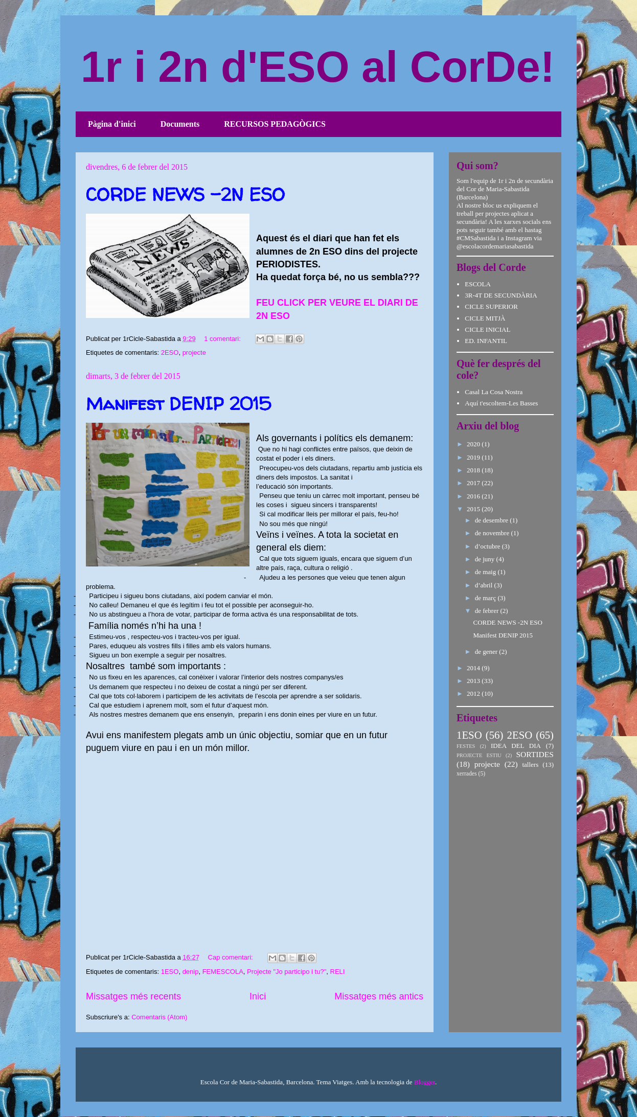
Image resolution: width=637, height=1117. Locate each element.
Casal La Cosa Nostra (493, 392)
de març (486, 598)
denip (191, 971)
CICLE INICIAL (487, 329)
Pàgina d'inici (112, 124)
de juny (485, 559)
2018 (474, 470)
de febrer (487, 610)
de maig (486, 572)
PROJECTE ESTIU (479, 755)
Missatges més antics (378, 996)
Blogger (424, 1082)
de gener (487, 651)
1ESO (170, 971)
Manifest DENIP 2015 (178, 403)
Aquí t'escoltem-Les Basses (501, 403)
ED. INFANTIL (486, 341)
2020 (474, 444)
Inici (257, 996)
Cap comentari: (231, 957)
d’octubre (488, 546)
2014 (474, 668)
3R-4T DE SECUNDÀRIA (501, 295)
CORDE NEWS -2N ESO (185, 194)
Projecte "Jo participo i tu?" (286, 971)
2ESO (170, 352)
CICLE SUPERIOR (491, 306)
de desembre (492, 520)
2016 (474, 496)
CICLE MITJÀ (485, 318)
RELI (337, 971)
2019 (474, 457)
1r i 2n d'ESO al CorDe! (318, 66)
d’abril (484, 585)
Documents (180, 124)
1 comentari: (223, 339)
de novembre (493, 533)
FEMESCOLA (222, 971)
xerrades (467, 773)
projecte (194, 352)
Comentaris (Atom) (159, 1017)
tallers (530, 764)
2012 (474, 693)
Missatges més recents (133, 996)
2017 (474, 483)
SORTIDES (535, 754)
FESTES (466, 746)
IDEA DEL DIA (516, 745)
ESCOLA (478, 284)
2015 (474, 509)
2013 (474, 681)
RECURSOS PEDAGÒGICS (275, 124)
